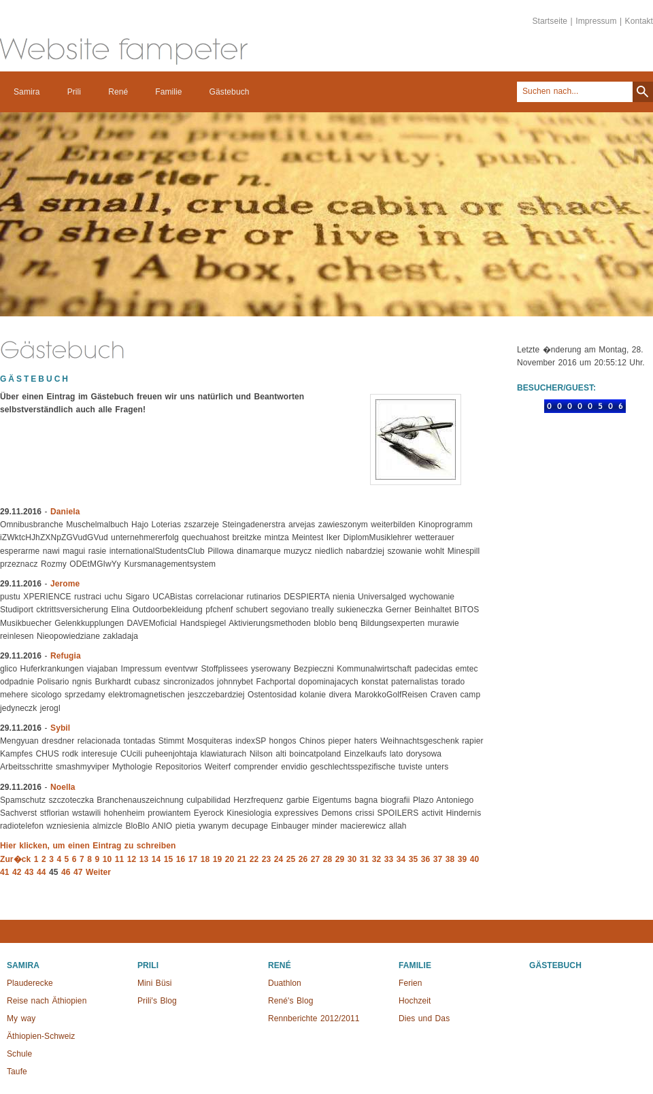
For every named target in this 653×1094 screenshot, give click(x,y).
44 (41, 872)
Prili (74, 92)
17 (193, 859)
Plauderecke (30, 983)
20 (230, 859)
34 (401, 859)
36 (426, 859)
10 (107, 859)
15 (168, 859)
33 (389, 859)
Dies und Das (424, 1018)
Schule (19, 1054)
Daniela (65, 511)
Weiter (98, 872)
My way (21, 1018)
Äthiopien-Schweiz (41, 1036)
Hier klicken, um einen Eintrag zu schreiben (87, 845)
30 (352, 859)
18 (205, 859)
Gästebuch (230, 92)
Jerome (65, 584)
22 (254, 859)
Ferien (410, 983)
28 (328, 859)
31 (364, 859)
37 (438, 859)
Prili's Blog (157, 1001)
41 (5, 872)
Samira (27, 92)
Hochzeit (415, 1001)
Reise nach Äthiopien (46, 1001)
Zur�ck (15, 859)
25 (291, 859)
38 (450, 859)
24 (279, 859)
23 (266, 859)
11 (119, 859)
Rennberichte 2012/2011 (314, 1018)
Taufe (17, 1071)
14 (156, 859)
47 (78, 872)
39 (462, 859)
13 (144, 859)
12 (132, 859)
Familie (168, 92)
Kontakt (639, 21)
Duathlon (284, 983)
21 (242, 859)
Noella (63, 787)
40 (475, 859)
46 (66, 872)
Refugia (65, 656)
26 (303, 859)
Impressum (595, 21)
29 (340, 859)
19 (217, 859)
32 (377, 859)
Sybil (60, 728)
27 (315, 859)
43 (29, 872)
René (118, 92)
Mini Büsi (154, 983)
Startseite (549, 21)
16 (181, 859)
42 (17, 872)
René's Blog (290, 1001)
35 (413, 859)
